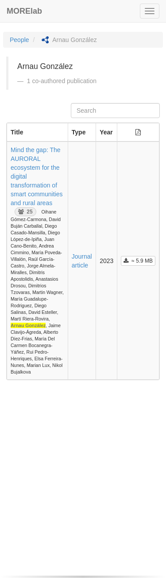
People (19, 39)
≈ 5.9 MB (138, 261)
